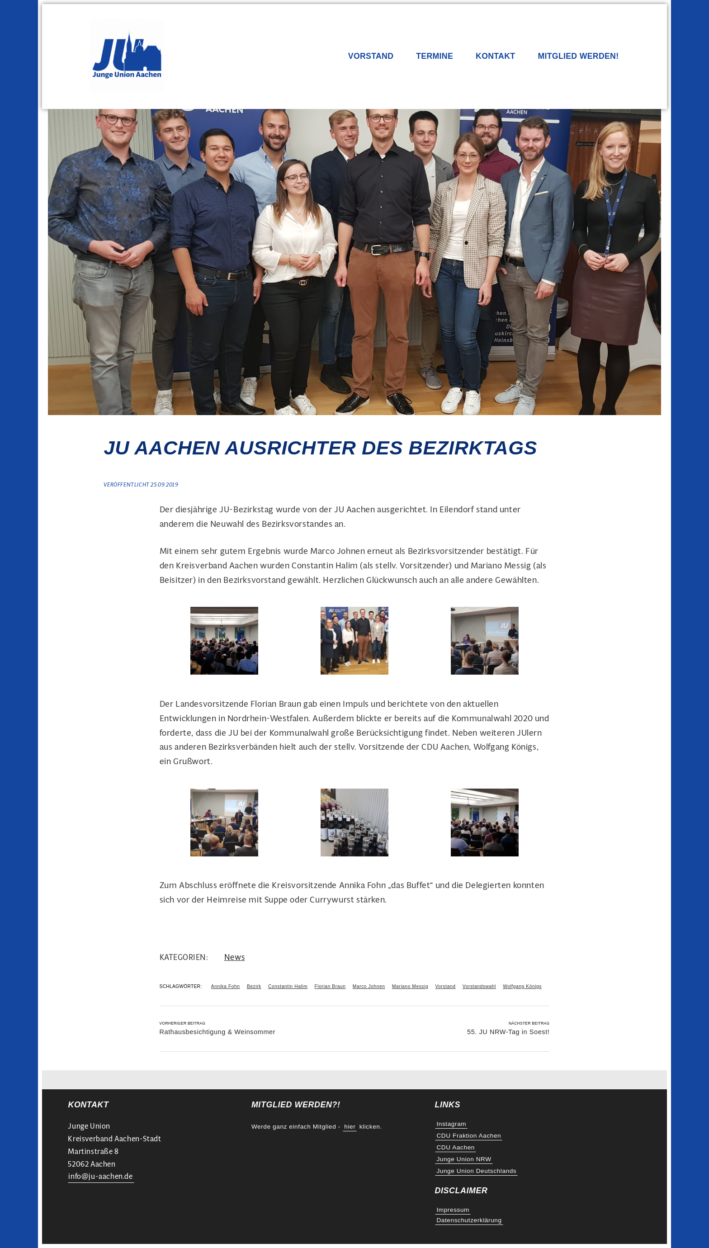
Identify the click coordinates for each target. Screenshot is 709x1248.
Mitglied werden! (578, 56)
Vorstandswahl (479, 986)
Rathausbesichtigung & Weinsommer (217, 1031)
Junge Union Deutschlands (476, 1171)
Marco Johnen (369, 986)
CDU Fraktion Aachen (468, 1135)
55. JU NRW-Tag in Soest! (508, 1031)
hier (349, 1126)
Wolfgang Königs (522, 986)
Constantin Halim (287, 986)
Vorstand (370, 56)
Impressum (452, 1209)
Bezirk (254, 986)
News (234, 957)
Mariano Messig (410, 986)
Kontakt (495, 56)
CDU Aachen (455, 1147)
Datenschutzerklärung (468, 1220)
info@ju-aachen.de (100, 1176)
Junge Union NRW (463, 1159)
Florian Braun (330, 986)
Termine (434, 56)
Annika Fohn (225, 986)
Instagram (451, 1123)
